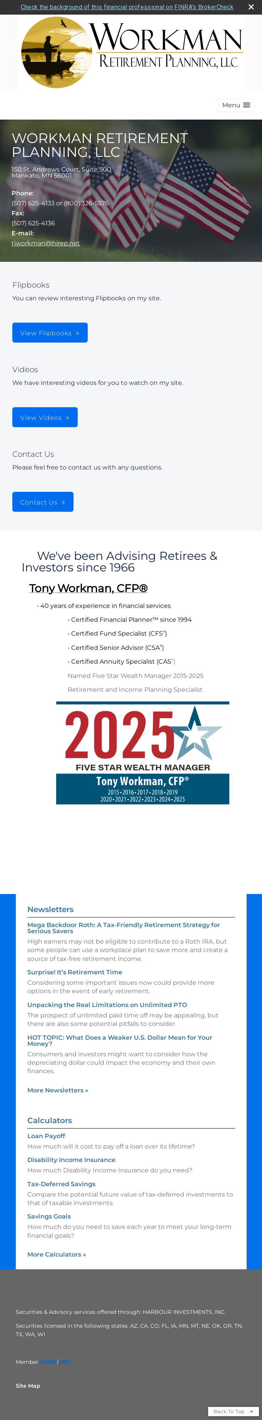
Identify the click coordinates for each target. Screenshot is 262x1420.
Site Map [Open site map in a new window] (28, 1385)
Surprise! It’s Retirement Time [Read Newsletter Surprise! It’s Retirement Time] (74, 972)
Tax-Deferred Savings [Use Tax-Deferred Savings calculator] (61, 1184)
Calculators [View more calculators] (49, 1120)
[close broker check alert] (251, 7)
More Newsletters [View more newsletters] (57, 1090)
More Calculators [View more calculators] (56, 1254)
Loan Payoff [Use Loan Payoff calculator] (46, 1136)
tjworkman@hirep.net (46, 243)
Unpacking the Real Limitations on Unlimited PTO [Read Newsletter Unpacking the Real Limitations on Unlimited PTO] (107, 1005)
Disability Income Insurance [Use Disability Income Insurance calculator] (71, 1160)
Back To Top (234, 1411)
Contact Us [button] (39, 502)
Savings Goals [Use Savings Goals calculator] (49, 1216)
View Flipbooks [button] (46, 333)
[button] (236, 105)
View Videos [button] (41, 417)
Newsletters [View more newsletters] (50, 909)
